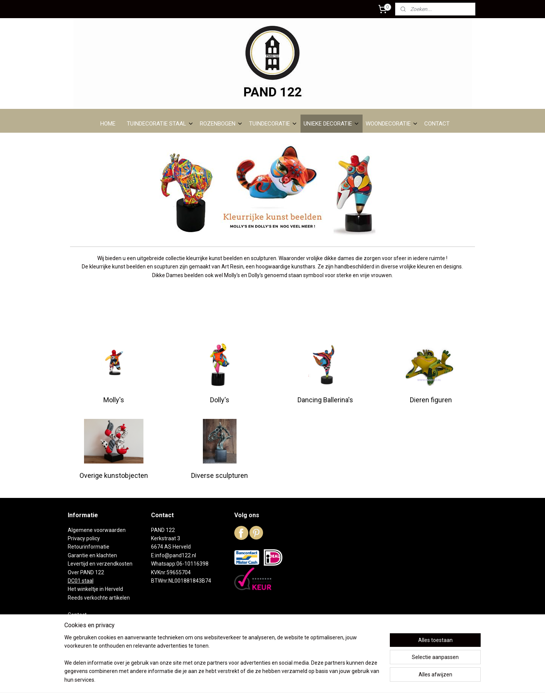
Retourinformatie (88, 547)
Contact (77, 615)
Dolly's (219, 400)
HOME (107, 123)
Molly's (113, 400)
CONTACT (437, 123)
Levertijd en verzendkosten (100, 564)
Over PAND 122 (86, 572)
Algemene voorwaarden (97, 530)
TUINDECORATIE (273, 123)
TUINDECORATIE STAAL (160, 123)
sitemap (241, 679)
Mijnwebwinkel (347, 679)
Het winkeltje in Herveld (95, 589)
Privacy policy (84, 538)
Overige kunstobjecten (113, 475)
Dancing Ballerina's (325, 400)
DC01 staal (80, 581)
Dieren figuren (431, 400)
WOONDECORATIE (392, 123)
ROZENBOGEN (221, 123)
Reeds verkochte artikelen (99, 598)
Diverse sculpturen (219, 475)
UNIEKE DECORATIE (332, 123)
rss (256, 679)
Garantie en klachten (92, 555)
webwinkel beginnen (283, 679)
